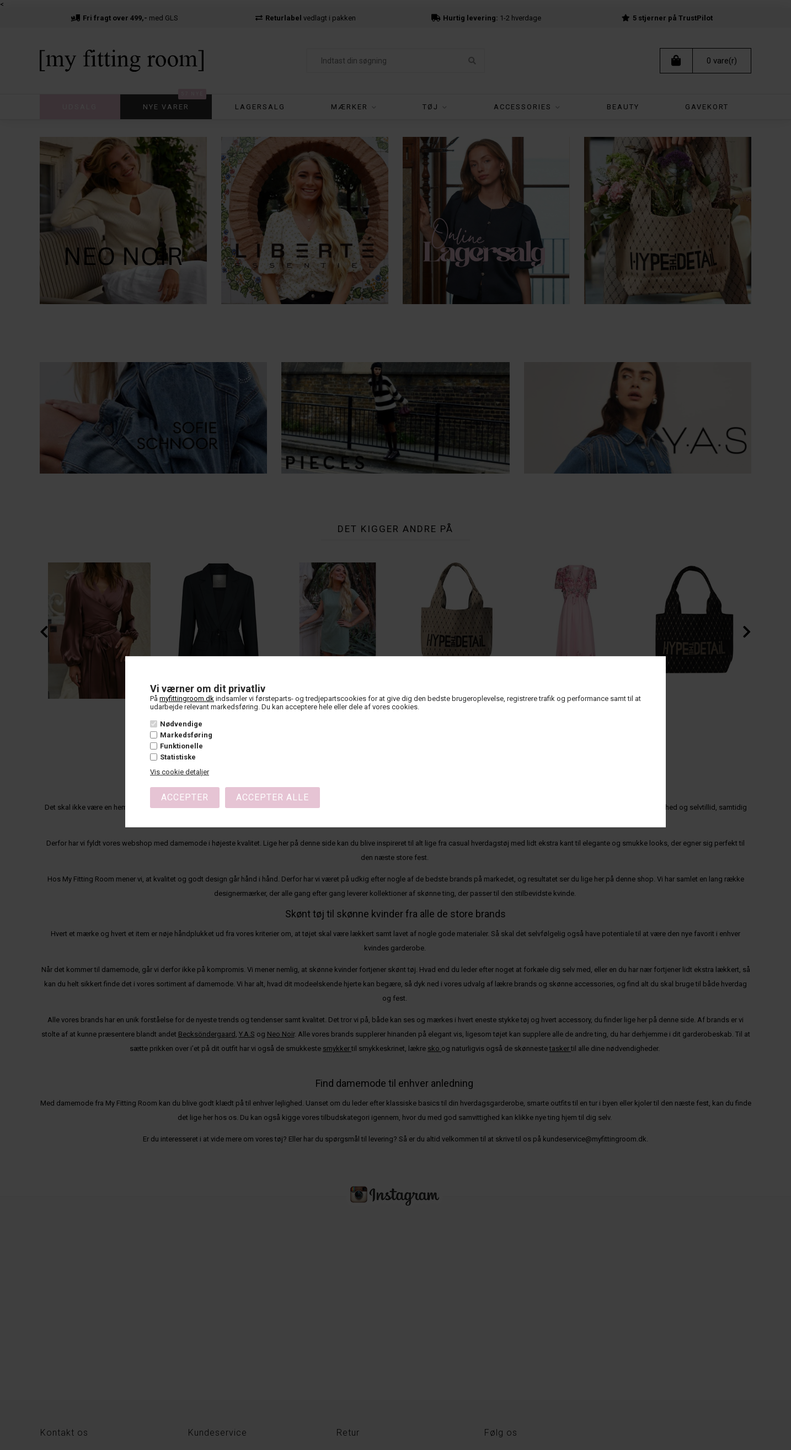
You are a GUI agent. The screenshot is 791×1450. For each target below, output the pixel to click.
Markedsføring (186, 735)
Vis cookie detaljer (179, 772)
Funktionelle (181, 746)
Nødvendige (181, 723)
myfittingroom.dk (186, 698)
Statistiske (178, 757)
